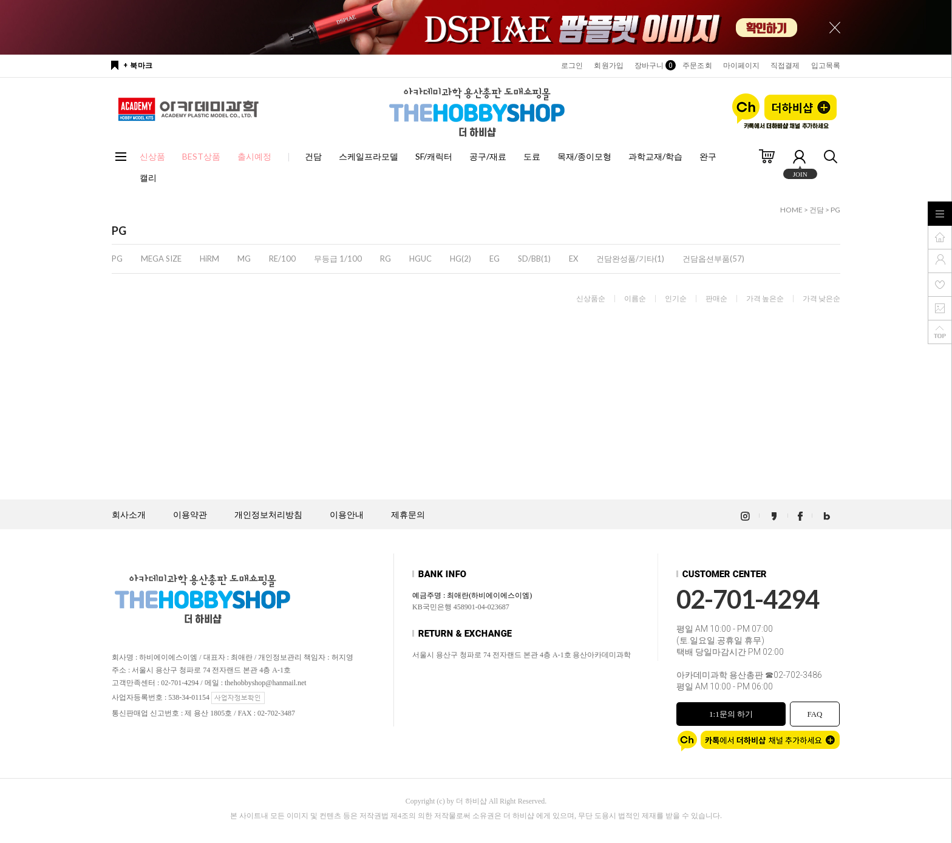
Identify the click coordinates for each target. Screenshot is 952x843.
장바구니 (653, 65)
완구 (707, 156)
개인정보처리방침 (268, 515)
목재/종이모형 (584, 156)
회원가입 (608, 65)
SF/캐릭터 (433, 156)
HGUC (420, 258)
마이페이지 (741, 65)
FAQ (814, 714)
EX (573, 258)
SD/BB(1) (534, 258)
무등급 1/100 (338, 258)
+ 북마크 (138, 65)
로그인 (572, 65)
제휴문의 (408, 515)
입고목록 (825, 65)
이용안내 (347, 515)
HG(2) (460, 258)
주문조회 (697, 65)
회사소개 (129, 515)
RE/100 (282, 258)
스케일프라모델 (368, 156)
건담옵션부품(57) (713, 258)
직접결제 (785, 65)
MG (244, 258)
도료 (531, 156)
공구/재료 (487, 156)
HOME (791, 209)
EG (494, 258)
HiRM (209, 258)
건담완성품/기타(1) (630, 258)
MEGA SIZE (161, 258)
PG (835, 209)
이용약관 (190, 515)
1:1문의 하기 (731, 714)
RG (385, 258)
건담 (313, 156)
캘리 (148, 177)
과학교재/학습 (655, 156)
